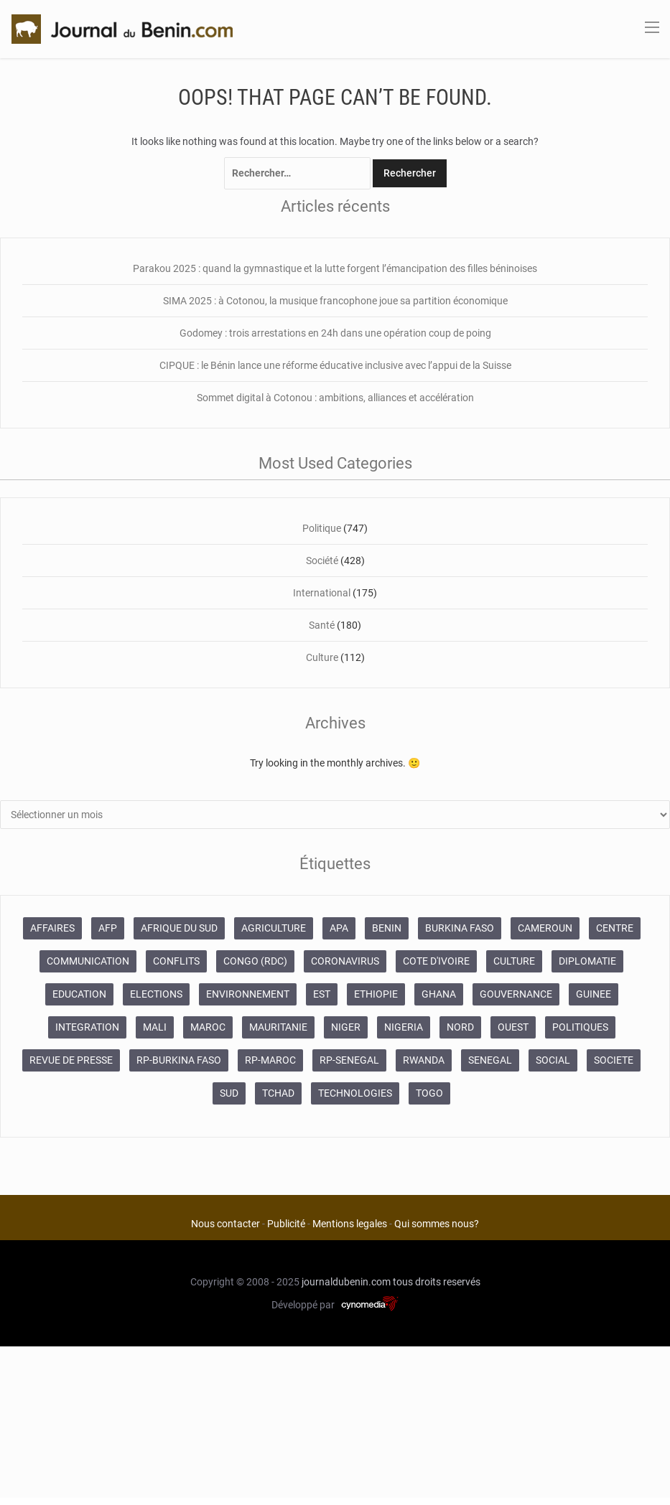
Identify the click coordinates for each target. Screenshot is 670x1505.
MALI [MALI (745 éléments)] (155, 1027)
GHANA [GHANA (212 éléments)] (439, 994)
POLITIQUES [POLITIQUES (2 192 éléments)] (580, 1027)
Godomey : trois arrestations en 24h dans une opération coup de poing (335, 333)
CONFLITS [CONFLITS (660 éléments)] (176, 961)
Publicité (286, 1223)
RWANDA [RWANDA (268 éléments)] (424, 1060)
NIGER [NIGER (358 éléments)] (345, 1027)
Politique (321, 528)
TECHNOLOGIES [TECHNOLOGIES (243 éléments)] (355, 1093)
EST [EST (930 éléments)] (321, 994)
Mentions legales (349, 1223)
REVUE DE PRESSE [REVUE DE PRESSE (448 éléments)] (71, 1060)
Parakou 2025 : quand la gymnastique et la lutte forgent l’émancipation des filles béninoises (335, 268)
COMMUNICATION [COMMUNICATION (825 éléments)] (88, 961)
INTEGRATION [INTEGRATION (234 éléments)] (87, 1027)
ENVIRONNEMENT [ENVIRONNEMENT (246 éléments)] (247, 994)
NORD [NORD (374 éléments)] (460, 1027)
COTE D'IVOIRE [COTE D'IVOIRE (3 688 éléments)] (436, 961)
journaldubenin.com (346, 1282)
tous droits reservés (436, 1282)
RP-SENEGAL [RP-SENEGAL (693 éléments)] (349, 1060)
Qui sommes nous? (436, 1223)
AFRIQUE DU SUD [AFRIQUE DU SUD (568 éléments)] (179, 928)
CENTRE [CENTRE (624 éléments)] (614, 928)
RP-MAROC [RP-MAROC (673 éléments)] (270, 1060)
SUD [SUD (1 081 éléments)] (229, 1093)
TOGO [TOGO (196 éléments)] (429, 1093)
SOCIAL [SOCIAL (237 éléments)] (553, 1060)
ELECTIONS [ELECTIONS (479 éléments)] (156, 994)
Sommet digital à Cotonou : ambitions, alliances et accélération (335, 397)
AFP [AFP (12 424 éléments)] (107, 928)
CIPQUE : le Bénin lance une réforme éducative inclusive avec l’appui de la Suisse (335, 365)
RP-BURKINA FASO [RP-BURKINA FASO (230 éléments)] (178, 1060)
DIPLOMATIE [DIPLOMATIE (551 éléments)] (587, 961)
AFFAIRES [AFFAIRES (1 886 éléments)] (52, 928)
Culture (322, 657)
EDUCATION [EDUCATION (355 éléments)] (79, 994)
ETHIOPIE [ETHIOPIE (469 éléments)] (376, 994)
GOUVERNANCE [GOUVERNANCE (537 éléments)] (516, 994)
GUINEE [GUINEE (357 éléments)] (593, 994)
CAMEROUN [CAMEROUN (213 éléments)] (545, 928)
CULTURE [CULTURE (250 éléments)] (514, 961)
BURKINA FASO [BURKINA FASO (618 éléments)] (459, 928)
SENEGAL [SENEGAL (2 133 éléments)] (490, 1060)
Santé (322, 625)
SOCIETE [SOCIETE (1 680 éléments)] (613, 1060)
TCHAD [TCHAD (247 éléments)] (278, 1093)
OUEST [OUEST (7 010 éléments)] (513, 1027)
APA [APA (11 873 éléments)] (339, 928)
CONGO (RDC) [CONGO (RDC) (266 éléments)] (255, 961)
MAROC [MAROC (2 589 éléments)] (207, 1027)
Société (322, 560)
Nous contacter (225, 1223)
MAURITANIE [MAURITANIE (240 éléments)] (278, 1027)
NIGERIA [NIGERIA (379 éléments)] (403, 1027)
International (321, 593)
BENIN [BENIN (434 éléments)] (386, 928)
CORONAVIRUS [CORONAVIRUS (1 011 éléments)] (345, 961)
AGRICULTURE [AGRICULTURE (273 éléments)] (273, 928)
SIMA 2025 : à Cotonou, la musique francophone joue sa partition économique (335, 300)
